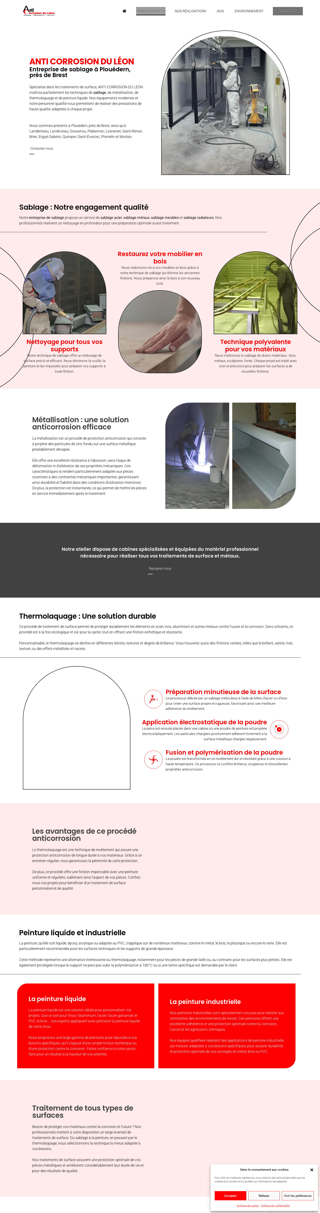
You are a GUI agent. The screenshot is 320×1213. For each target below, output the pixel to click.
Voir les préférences (298, 1196)
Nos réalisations (186, 10)
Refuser (264, 1196)
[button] (312, 1170)
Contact (284, 11)
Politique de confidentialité (275, 1205)
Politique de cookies (248, 1205)
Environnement (242, 10)
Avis (215, 10)
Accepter (230, 1196)
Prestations (148, 10)
